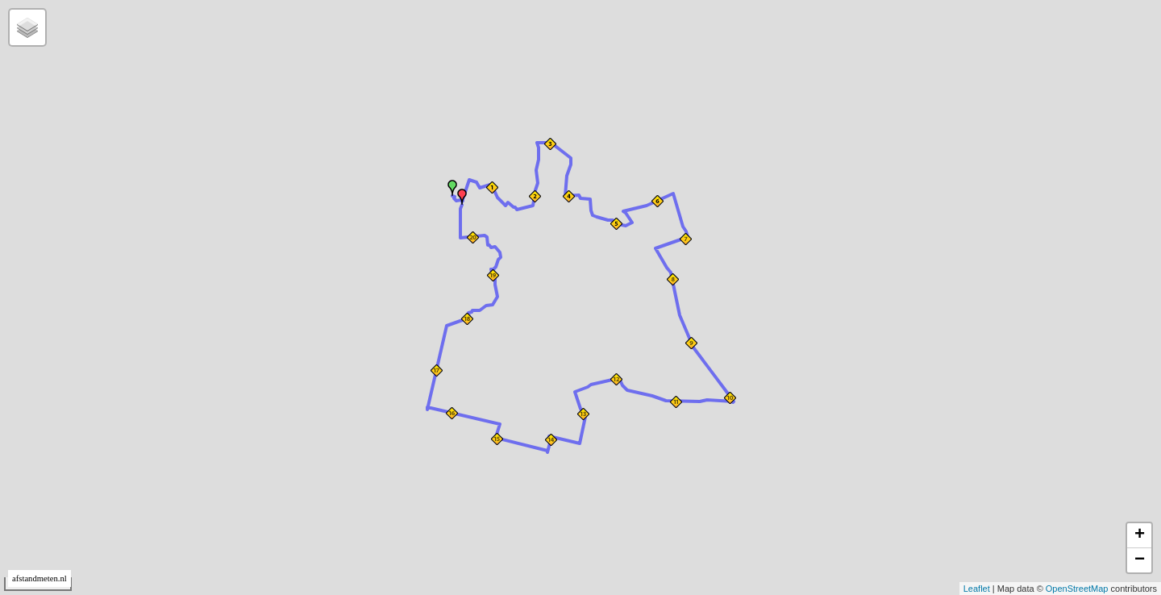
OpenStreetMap (1077, 588)
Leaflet (976, 588)
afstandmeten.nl (39, 578)
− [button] (1139, 560)
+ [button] (1139, 535)
